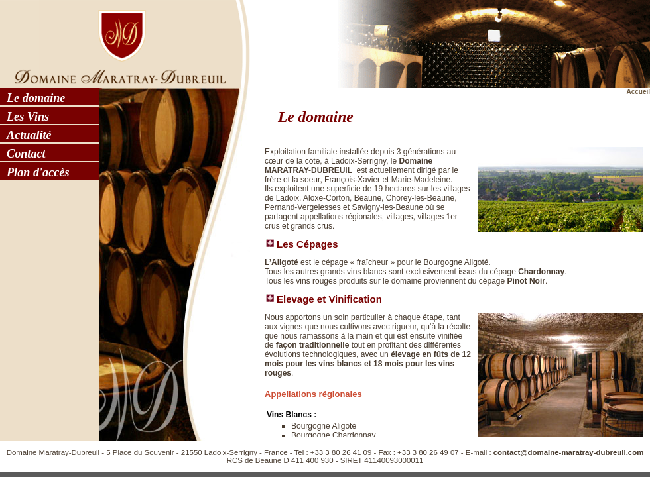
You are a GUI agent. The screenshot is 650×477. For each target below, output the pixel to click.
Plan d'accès (38, 172)
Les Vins (28, 116)
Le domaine (36, 98)
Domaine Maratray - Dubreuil (116, 43)
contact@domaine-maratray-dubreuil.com (568, 452)
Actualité (29, 135)
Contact (26, 153)
